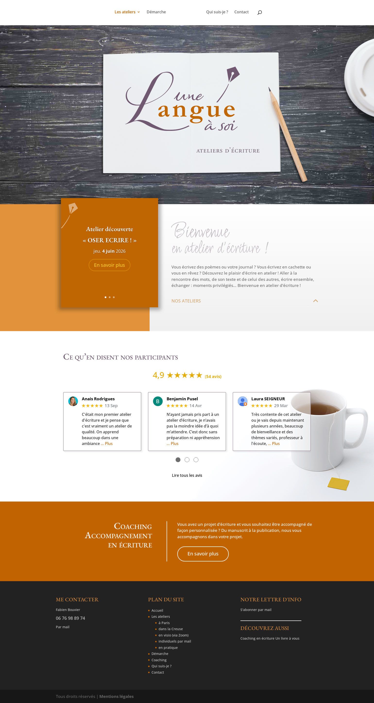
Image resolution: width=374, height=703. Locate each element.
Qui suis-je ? (217, 12)
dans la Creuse (171, 629)
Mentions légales (116, 696)
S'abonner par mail (256, 609)
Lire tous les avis (187, 475)
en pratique (168, 647)
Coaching (159, 660)
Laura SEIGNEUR (268, 398)
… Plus (107, 443)
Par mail (62, 627)
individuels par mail (175, 641)
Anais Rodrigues (98, 398)
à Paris (164, 622)
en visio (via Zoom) (173, 635)
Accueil (157, 610)
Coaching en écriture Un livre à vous (269, 638)
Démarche (156, 12)
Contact (241, 12)
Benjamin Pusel (182, 398)
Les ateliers (125, 12)
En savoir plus (109, 265)
